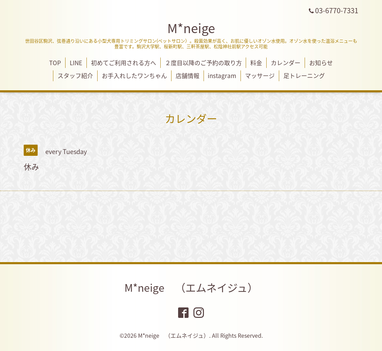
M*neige (191, 27)
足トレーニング (304, 75)
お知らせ (321, 62)
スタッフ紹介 (75, 75)
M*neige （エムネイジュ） (191, 287)
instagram (222, 75)
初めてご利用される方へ (123, 62)
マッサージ (260, 75)
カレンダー (285, 62)
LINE (76, 62)
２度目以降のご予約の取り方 (203, 62)
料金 (256, 62)
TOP (55, 62)
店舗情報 (187, 75)
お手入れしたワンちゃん (134, 75)
